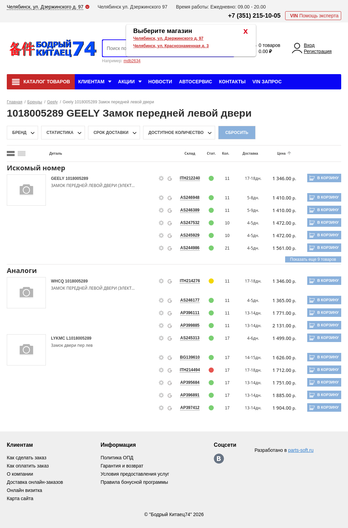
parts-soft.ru (301, 450)
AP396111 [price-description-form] (189, 312)
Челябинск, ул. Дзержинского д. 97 (168, 38)
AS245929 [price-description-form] (189, 235)
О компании (20, 474)
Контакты (232, 81)
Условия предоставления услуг (135, 474)
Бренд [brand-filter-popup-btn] (19, 132)
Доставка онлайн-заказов (35, 482)
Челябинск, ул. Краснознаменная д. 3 (171, 46)
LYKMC (58, 338)
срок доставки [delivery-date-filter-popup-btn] (110, 132)
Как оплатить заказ (28, 466)
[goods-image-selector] (26, 190)
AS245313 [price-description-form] (189, 338)
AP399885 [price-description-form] (189, 325)
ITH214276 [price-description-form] (190, 280)
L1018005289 (78, 338)
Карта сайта (20, 498)
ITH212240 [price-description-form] (190, 178)
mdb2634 (131, 60)
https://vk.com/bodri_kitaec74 (219, 459)
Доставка (250, 153)
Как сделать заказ (26, 457)
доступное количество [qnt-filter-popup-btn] (176, 132)
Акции (126, 81)
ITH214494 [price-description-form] (190, 370)
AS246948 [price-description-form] (189, 197)
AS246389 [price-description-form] (189, 210)
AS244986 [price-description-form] (189, 247)
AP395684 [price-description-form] (189, 382)
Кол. (225, 153)
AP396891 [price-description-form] (189, 395)
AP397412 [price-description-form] (189, 407)
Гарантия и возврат (122, 466)
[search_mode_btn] (11, 153)
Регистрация (318, 51)
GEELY (58, 178)
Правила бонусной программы (134, 482)
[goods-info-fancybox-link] (161, 178)
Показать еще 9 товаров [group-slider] (313, 259)
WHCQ (58, 281)
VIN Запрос (267, 81)
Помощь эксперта (314, 15)
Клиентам (91, 81)
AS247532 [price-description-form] (189, 222)
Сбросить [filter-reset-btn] (236, 132)
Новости (160, 81)
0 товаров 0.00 (269, 48)
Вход (309, 45)
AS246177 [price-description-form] (189, 300)
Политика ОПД (117, 457)
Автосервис (195, 81)
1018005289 (77, 178)
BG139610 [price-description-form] (190, 357)
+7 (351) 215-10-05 (254, 15)
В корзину (327, 178)
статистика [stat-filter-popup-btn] (60, 132)
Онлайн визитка (24, 490)
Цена (281, 153)
